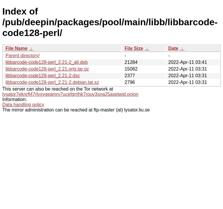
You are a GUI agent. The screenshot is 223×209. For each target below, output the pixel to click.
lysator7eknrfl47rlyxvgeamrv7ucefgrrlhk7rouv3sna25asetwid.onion (70, 94)
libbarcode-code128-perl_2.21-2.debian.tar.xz (52, 82)
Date (173, 48)
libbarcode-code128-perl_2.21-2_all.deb (47, 62)
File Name (17, 48)
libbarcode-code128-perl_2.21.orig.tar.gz (47, 68)
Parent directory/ (22, 55)
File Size (134, 48)
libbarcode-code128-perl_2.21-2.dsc (43, 75)
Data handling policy (23, 104)
